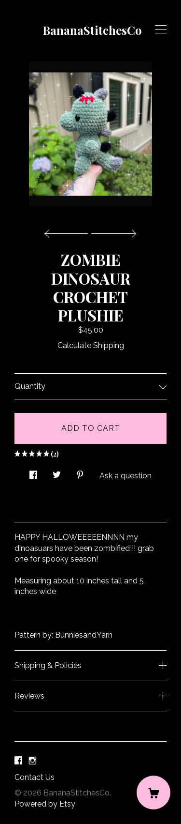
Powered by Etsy (44, 804)
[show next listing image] (112, 231)
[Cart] (153, 792)
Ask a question (125, 475)
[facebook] (18, 761)
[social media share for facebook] (33, 472)
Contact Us (34, 777)
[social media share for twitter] (57, 472)
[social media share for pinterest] (80, 472)
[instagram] (32, 761)
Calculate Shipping (90, 345)
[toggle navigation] (161, 29)
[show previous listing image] (68, 231)
